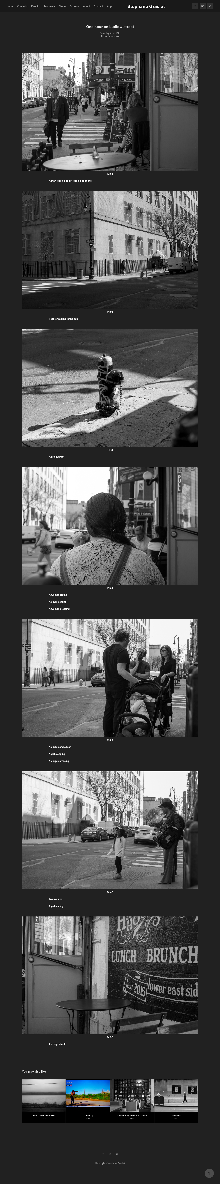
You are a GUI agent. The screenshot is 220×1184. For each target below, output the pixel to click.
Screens (74, 6)
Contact (98, 6)
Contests (22, 6)
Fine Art (35, 6)
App (109, 6)
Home (10, 6)
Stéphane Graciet (146, 6)
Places (62, 6)
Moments (49, 6)
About (86, 6)
